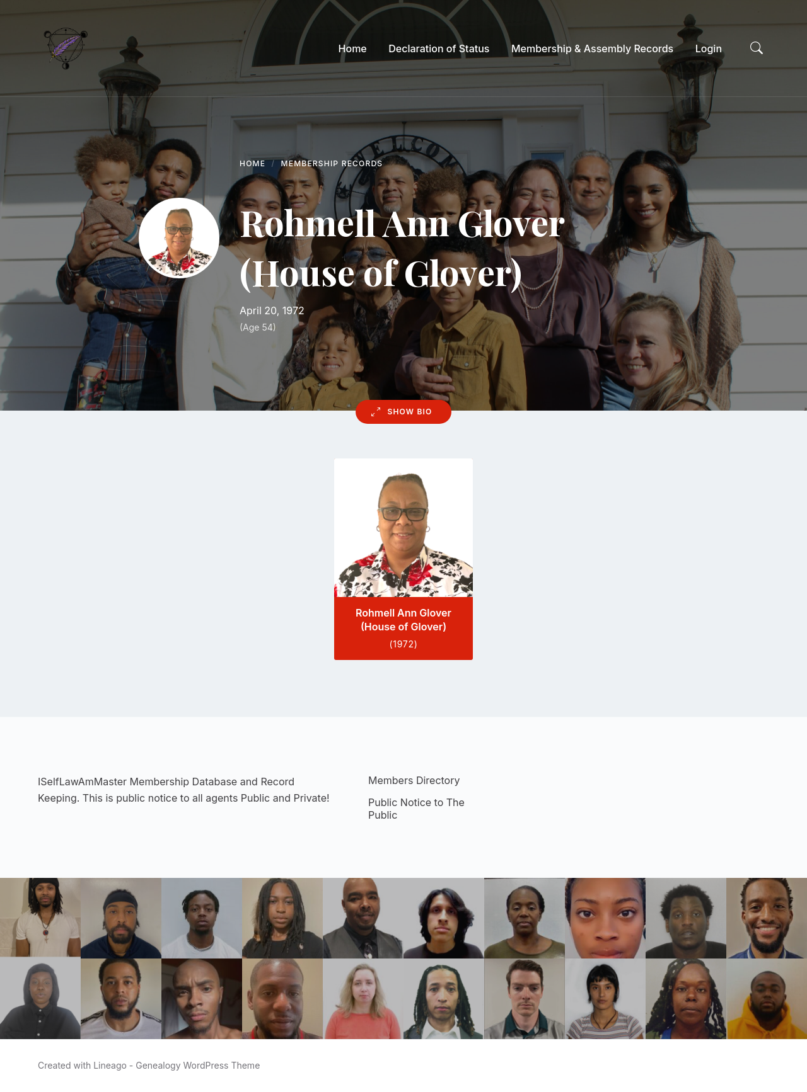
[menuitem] (352, 48)
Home (252, 163)
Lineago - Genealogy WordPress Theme (176, 1065)
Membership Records (332, 163)
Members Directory (414, 780)
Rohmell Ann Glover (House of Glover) (403, 619)
